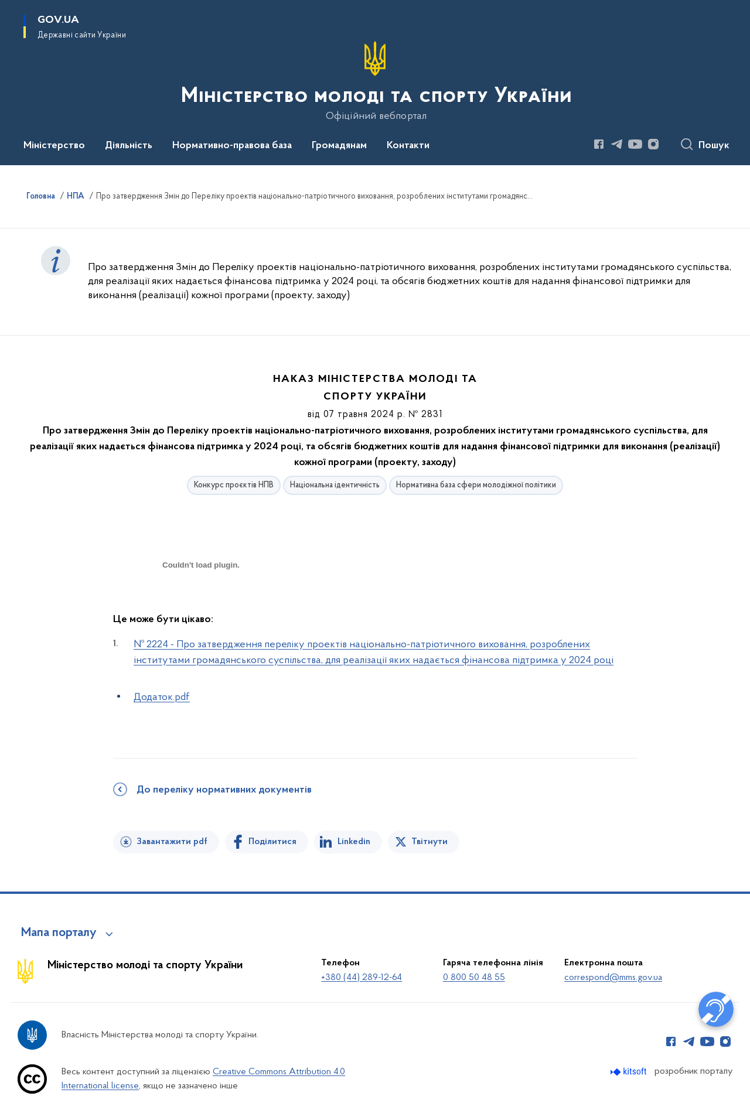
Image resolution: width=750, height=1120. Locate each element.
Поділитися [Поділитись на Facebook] (272, 841)
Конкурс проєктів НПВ (234, 485)
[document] (201, 606)
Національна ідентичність (335, 485)
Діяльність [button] (128, 146)
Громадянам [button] (339, 146)
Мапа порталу (59, 933)
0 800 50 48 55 (474, 977)
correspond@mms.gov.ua (613, 977)
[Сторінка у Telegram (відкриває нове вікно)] (617, 144)
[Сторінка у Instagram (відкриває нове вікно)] (653, 144)
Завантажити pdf (172, 841)
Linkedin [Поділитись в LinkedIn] (354, 841)
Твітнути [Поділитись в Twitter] (429, 841)
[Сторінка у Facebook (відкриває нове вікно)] (599, 144)
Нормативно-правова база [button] (232, 146)
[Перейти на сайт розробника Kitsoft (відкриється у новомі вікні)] (630, 1071)
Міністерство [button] (54, 146)
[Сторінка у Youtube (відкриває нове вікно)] (635, 144)
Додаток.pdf (162, 697)
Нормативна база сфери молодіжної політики (476, 485)
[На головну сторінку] (375, 81)
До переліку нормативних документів (224, 790)
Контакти (408, 146)
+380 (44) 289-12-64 (361, 977)
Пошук (713, 146)
